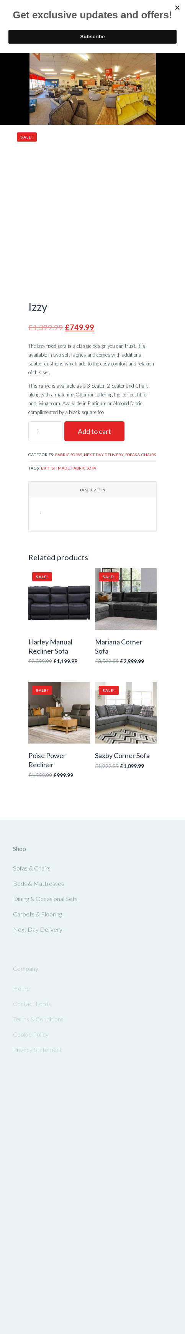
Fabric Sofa (83, 468)
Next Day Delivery (103, 454)
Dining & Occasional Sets (45, 900)
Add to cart (94, 431)
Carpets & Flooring (37, 916)
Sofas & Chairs (140, 454)
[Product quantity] (45, 431)
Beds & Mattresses (38, 885)
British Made (55, 468)
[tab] (92, 489)
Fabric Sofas (68, 454)
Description (92, 490)
